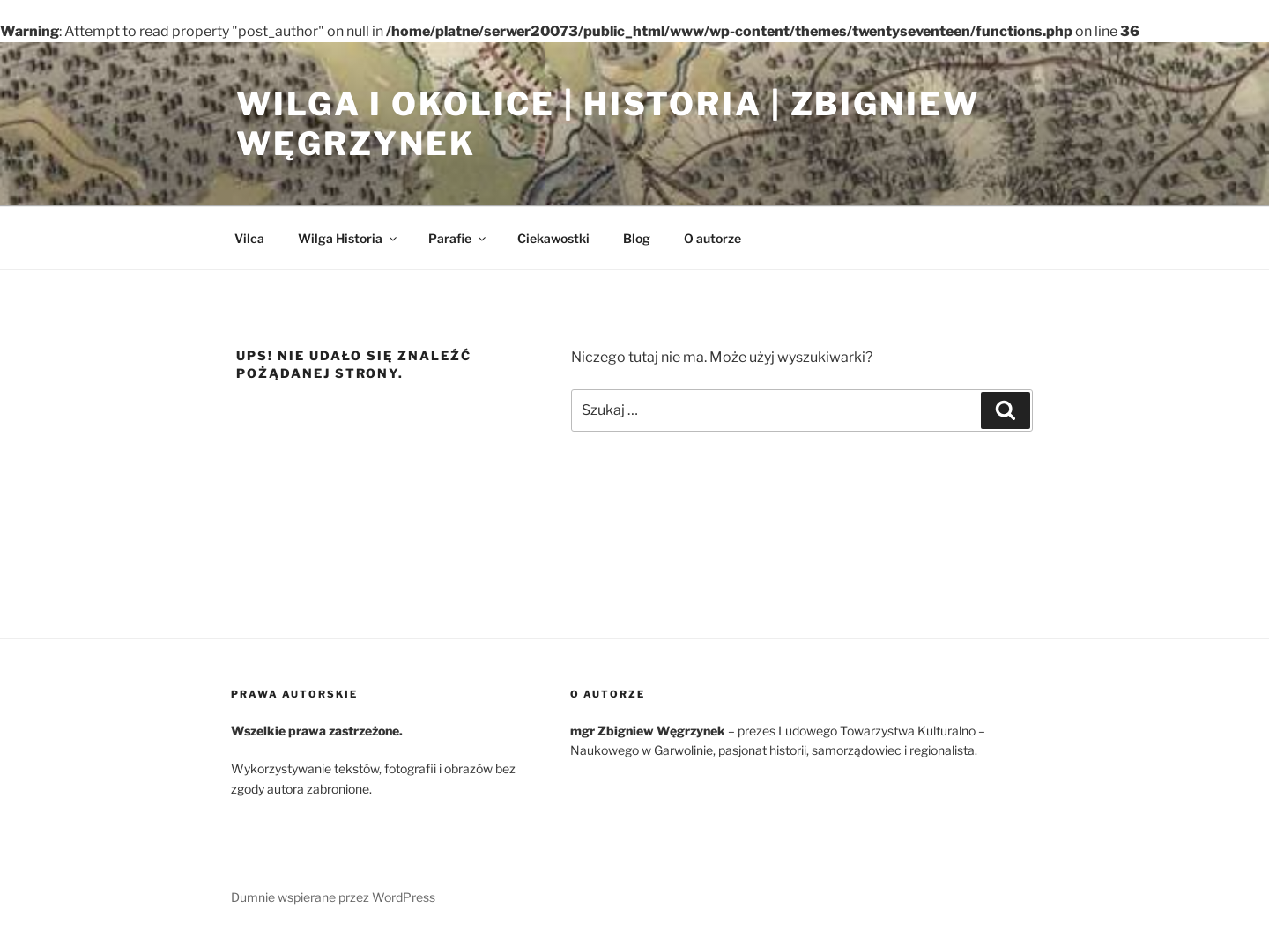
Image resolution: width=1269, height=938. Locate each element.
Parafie (458, 238)
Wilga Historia (348, 238)
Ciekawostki (553, 238)
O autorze (712, 238)
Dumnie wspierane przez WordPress (333, 897)
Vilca (249, 238)
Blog (636, 238)
